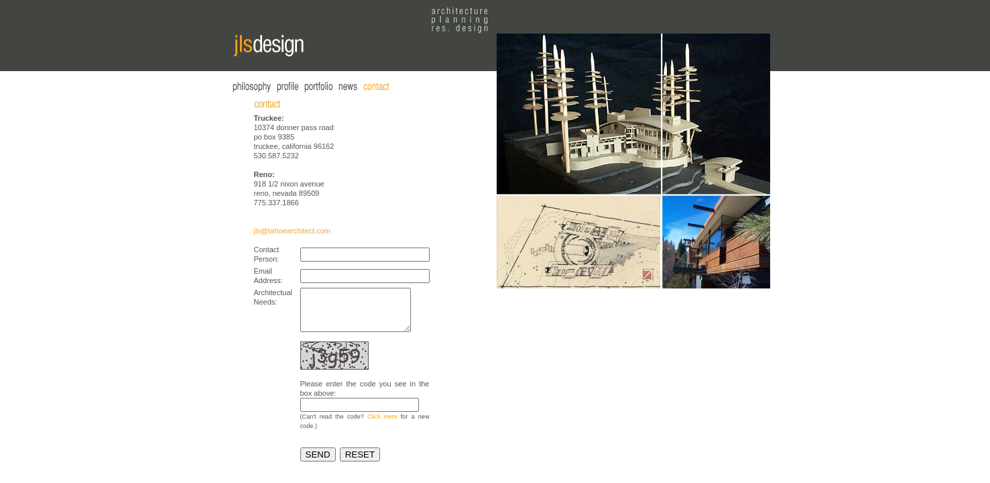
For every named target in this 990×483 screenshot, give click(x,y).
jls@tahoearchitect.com (292, 231)
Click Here (382, 424)
